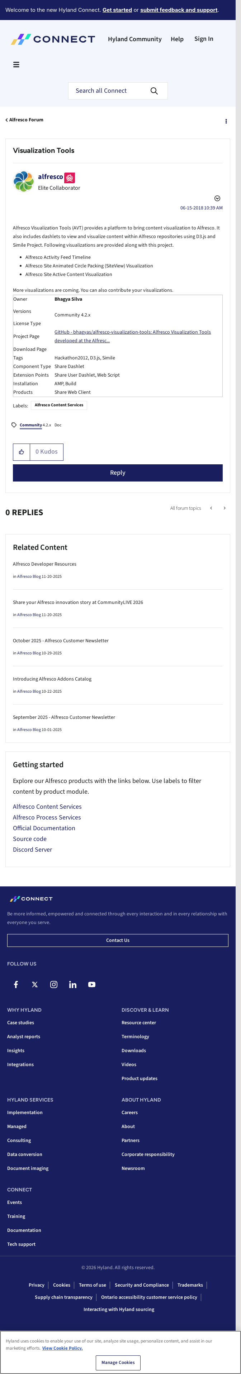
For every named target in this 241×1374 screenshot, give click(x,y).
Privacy (36, 1285)
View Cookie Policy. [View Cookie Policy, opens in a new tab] (62, 1348)
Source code (30, 838)
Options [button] (225, 120)
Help (177, 39)
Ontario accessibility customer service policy (149, 1297)
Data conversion (24, 1154)
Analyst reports (23, 1036)
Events (14, 1202)
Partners (131, 1140)
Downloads (134, 1050)
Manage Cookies (118, 1362)
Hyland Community (135, 39)
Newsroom (133, 1168)
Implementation (25, 1112)
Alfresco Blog (29, 577)
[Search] (118, 91)
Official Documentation (44, 828)
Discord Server (32, 849)
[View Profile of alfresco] (50, 177)
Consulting (19, 1140)
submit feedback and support (178, 9)
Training (16, 1216)
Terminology (135, 1036)
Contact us (117, 940)
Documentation (24, 1230)
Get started (117, 9)
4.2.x (35, 425)
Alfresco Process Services (47, 817)
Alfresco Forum (26, 120)
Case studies (20, 1022)
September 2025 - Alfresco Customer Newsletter (64, 717)
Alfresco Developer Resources (44, 564)
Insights (15, 1050)
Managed (17, 1126)
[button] (21, 452)
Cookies (61, 1285)
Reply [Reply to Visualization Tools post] (118, 472)
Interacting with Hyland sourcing (119, 1309)
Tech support (21, 1244)
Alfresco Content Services (59, 405)
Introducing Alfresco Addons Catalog (52, 679)
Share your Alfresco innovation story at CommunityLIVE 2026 (78, 602)
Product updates (139, 1078)
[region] (120, 1352)
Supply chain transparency (64, 1297)
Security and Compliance (142, 1285)
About (128, 1126)
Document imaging (27, 1168)
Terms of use (92, 1285)
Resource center (139, 1022)
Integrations (20, 1064)
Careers (130, 1112)
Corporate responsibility (148, 1154)
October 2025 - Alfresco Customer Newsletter (61, 640)
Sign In (203, 38)
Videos (129, 1064)
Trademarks (190, 1285)
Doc (58, 425)
